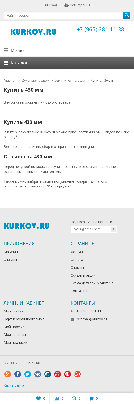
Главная (10, 80)
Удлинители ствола (70, 80)
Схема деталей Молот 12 (92, 283)
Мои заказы (13, 311)
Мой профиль (15, 326)
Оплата (77, 259)
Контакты (79, 291)
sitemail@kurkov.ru (92, 319)
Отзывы (10, 259)
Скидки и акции (83, 275)
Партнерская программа (24, 319)
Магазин (11, 251)
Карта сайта (14, 385)
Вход (51, 5)
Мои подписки (15, 342)
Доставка (79, 251)
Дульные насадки (35, 80)
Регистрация (77, 5)
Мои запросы (15, 334)
